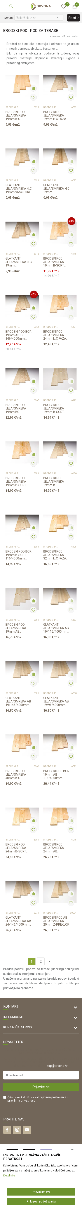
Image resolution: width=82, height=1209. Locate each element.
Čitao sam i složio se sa (37, 1099)
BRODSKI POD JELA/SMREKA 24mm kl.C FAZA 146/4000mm (54, 335)
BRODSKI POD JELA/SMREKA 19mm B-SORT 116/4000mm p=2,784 (53, 408)
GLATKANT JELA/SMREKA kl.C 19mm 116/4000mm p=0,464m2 (56, 188)
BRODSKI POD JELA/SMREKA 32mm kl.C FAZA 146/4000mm (54, 555)
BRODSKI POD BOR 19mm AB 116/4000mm (56, 774)
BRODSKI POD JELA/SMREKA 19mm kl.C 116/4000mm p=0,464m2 (15, 115)
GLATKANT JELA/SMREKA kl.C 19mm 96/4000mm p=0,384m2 (19, 188)
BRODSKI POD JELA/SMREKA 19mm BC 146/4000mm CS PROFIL (17, 408)
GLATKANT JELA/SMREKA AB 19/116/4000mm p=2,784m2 (56, 628)
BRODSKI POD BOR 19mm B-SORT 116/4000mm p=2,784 (18, 555)
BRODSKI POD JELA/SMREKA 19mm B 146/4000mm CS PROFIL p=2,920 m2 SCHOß (56, 481)
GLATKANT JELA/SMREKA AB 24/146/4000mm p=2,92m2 (18, 921)
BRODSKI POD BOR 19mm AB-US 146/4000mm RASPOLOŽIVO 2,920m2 (18, 335)
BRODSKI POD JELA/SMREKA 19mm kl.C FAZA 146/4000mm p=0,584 (54, 115)
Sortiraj (8, 17)
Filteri (73, 18)
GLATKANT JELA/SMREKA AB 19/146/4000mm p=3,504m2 (18, 701)
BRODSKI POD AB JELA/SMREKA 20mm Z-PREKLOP (56, 921)
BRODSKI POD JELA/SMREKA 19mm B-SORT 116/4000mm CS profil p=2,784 (55, 262)
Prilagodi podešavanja (41, 1201)
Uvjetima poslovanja (52, 1097)
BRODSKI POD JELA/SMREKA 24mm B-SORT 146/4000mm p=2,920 (15, 848)
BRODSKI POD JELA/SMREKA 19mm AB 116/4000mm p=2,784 (15, 628)
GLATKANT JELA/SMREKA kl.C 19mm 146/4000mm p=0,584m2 (18, 262)
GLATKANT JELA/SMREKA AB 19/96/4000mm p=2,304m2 (56, 701)
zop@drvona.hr (57, 1066)
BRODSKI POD (12, 107)
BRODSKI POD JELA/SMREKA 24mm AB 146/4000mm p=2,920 (53, 848)
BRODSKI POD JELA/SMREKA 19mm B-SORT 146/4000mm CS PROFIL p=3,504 (17, 481)
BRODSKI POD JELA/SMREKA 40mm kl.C (15, 774)
